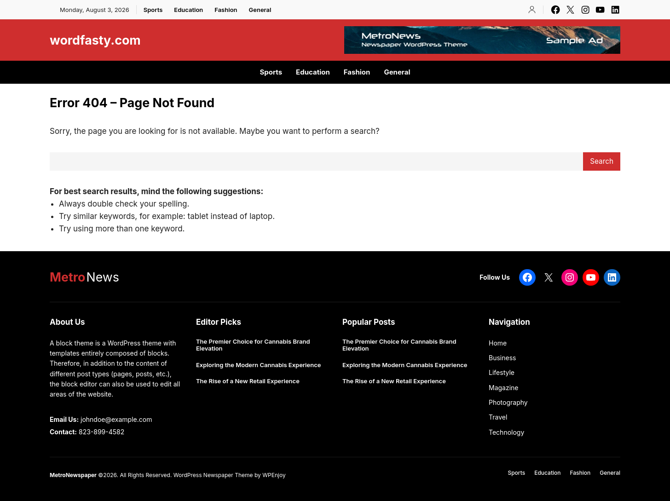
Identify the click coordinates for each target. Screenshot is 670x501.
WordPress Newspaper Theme (213, 475)
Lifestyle (501, 372)
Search (601, 161)
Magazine (504, 388)
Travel (498, 417)
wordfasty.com (95, 40)
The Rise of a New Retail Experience (248, 381)
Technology (506, 432)
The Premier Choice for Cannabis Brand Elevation (253, 345)
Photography (508, 402)
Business (502, 358)
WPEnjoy (273, 475)
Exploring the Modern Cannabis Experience (258, 365)
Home (498, 343)
